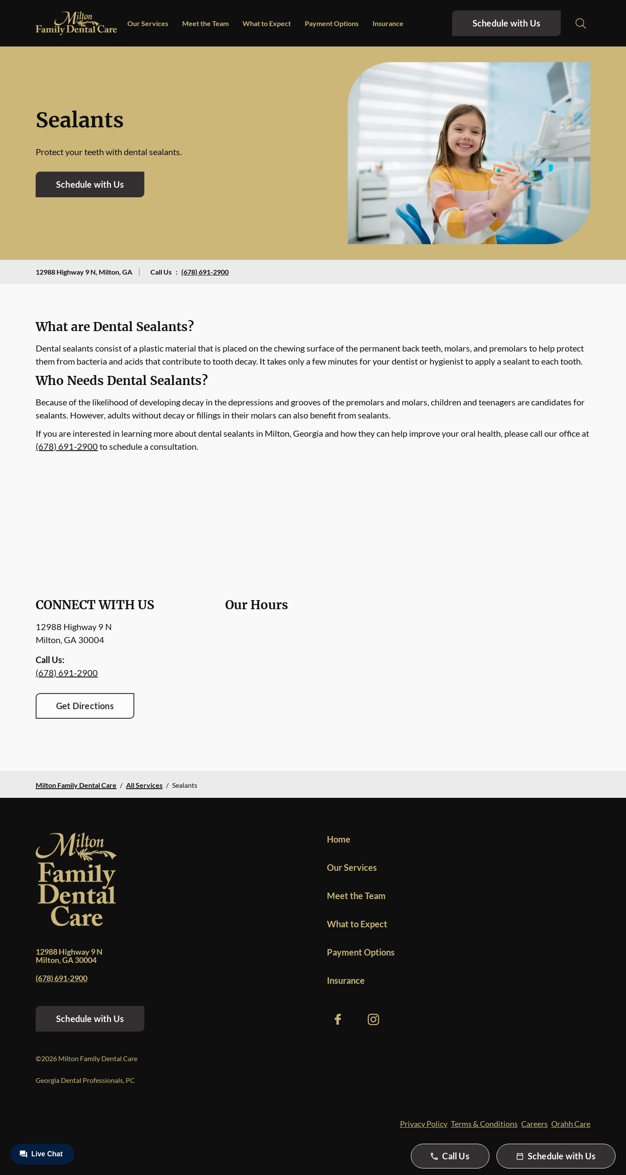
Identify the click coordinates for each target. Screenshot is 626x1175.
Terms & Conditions (484, 1124)
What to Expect (267, 23)
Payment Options (332, 23)
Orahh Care (570, 1124)
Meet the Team (205, 23)
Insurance (388, 23)
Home (338, 839)
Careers (534, 1124)
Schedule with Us (506, 23)
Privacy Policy (423, 1124)
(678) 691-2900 (205, 272)
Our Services (147, 23)
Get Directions (85, 705)
